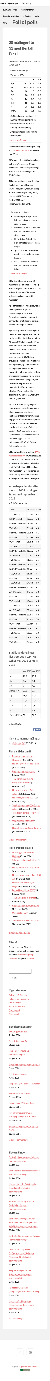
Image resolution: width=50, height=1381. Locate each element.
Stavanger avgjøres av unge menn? (24, 1064)
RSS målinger (15, 1002)
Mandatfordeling (11, 16)
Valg (37, 16)
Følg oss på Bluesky (18, 995)
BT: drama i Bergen (18, 1074)
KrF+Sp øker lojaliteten (19, 1093)
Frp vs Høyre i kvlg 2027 (23, 797)
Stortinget (13, 3)
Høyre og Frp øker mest (23, 820)
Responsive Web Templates (29, 1366)
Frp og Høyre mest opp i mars (25, 763)
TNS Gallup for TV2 (19, 150)
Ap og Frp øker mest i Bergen (25, 905)
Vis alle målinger (16, 1318)
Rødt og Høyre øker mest (23, 771)
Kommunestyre (10, 9)
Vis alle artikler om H (18, 839)
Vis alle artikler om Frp (19, 932)
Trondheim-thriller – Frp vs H (25, 812)
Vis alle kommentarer (18, 1139)
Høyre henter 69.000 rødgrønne (26, 827)
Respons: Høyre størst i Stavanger (24, 1083)
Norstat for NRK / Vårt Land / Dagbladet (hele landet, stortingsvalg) (22, 1188)
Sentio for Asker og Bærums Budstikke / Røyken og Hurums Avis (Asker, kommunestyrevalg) (23, 1222)
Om (5, 22)
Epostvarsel (14, 1010)
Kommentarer (27, 9)
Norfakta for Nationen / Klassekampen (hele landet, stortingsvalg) (21, 1305)
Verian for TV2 (19, 743)
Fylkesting (26, 3)
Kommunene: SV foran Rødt (21, 1103)
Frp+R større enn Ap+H (20, 1041)
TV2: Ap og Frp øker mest (24, 897)
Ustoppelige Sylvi (20, 912)
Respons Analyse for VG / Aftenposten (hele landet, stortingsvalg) (20, 1274)
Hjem (2, 3)
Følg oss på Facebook (19, 998)
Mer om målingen (18, 140)
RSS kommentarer (17, 1006)
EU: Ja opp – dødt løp (18, 1031)
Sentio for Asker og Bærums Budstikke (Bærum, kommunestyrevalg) (22, 1205)
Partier (28, 16)
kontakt (30, 958)
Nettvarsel (14, 1014)
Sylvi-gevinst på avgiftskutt (24, 860)
